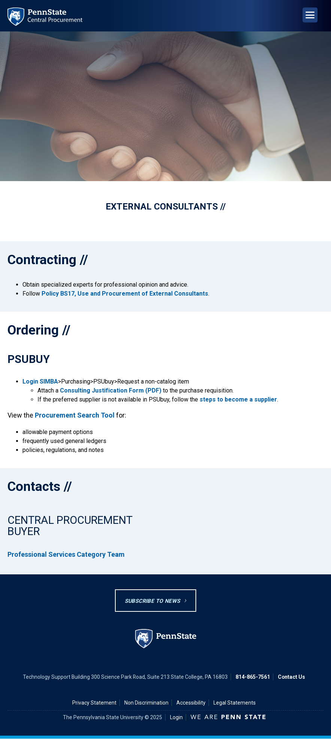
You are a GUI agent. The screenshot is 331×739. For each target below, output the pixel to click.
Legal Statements (234, 703)
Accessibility (191, 703)
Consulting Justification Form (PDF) (110, 390)
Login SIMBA (40, 381)
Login (176, 717)
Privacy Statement (94, 703)
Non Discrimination (146, 703)
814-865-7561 (253, 677)
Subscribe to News (152, 601)
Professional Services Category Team (66, 554)
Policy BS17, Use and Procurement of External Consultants (125, 293)
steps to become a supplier (238, 399)
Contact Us (291, 677)
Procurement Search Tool (75, 415)
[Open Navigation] (310, 14)
